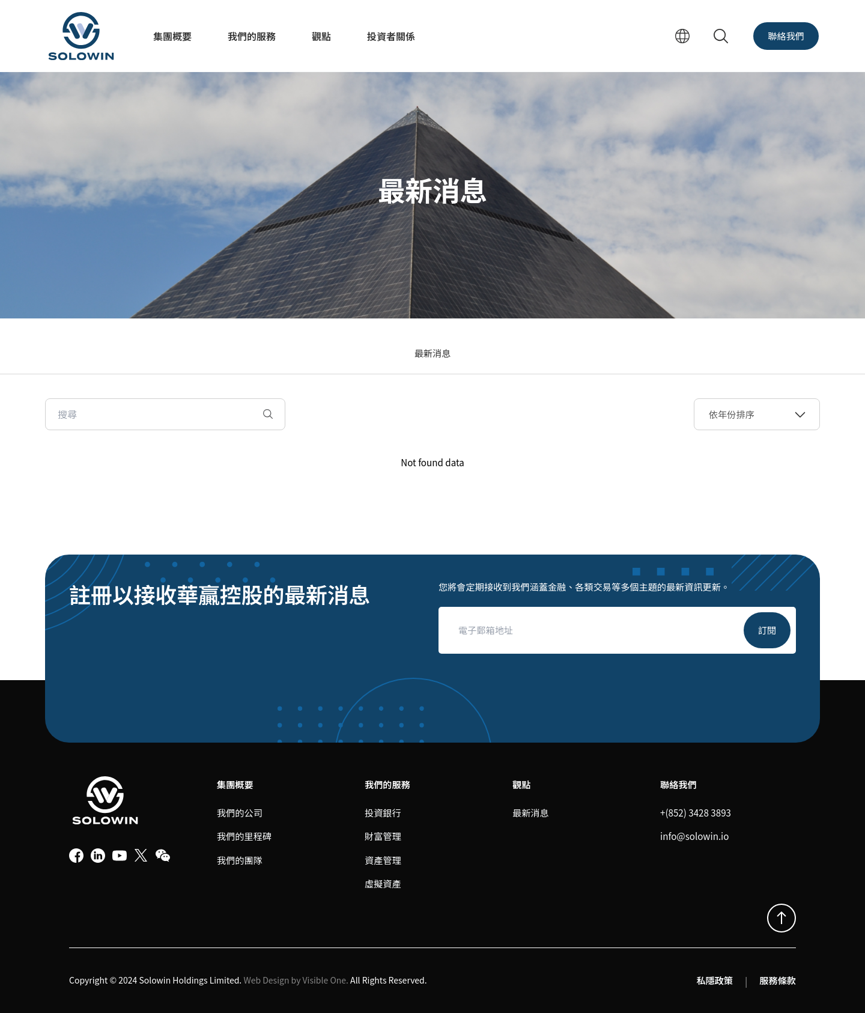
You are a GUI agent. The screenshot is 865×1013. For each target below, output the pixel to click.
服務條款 (777, 980)
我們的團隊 (240, 859)
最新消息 (432, 352)
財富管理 (383, 835)
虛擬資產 (383, 883)
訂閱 (767, 629)
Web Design (266, 980)
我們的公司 (240, 812)
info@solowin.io (694, 835)
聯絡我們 (786, 35)
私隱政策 (714, 980)
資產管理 (383, 859)
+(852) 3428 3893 (695, 812)
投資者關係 (391, 36)
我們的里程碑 (244, 835)
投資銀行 (383, 812)
